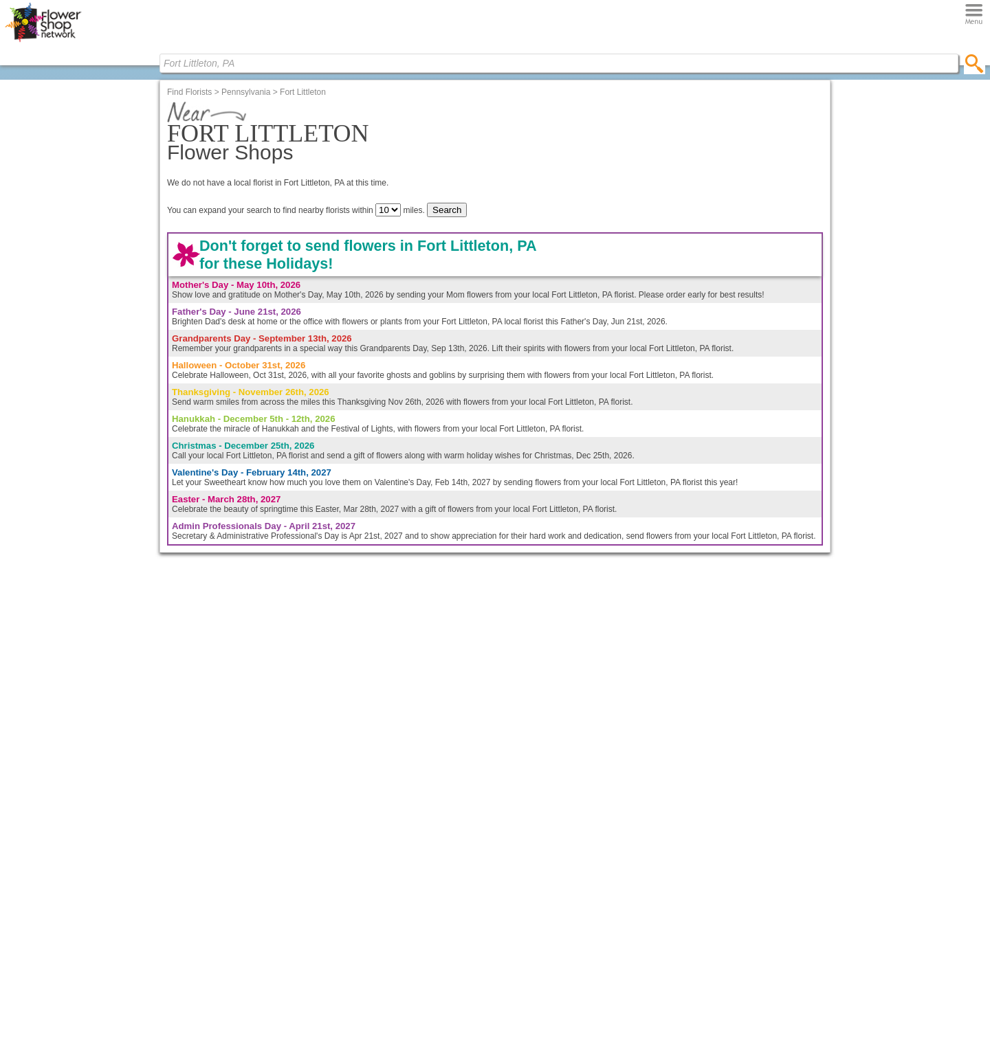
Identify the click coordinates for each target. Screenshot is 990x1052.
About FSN (585, 164)
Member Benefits (450, 847)
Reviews (542, 887)
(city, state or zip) (555, 187)
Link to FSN (548, 900)
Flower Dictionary (343, 887)
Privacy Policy (552, 953)
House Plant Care (343, 874)
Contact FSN (675, 164)
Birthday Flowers (233, 834)
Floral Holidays (338, 900)
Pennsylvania (245, 272)
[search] (225, 56)
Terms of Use (551, 966)
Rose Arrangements (239, 860)
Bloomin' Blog (404, 164)
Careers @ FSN (556, 874)
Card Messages (339, 860)
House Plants (227, 913)
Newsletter (546, 926)
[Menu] (104, 45)
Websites (435, 860)
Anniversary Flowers (240, 847)
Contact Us (547, 860)
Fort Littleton (303, 272)
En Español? (618, 338)
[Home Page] (47, 45)
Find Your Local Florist (704, 901)
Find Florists (495, 164)
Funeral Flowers (232, 887)
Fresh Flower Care (345, 847)
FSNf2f (431, 874)
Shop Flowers (314, 164)
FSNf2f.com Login (452, 834)
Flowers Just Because (243, 874)
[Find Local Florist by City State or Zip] (110, 62)
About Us (543, 834)
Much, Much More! (453, 900)
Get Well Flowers (234, 900)
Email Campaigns (451, 887)
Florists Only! (766, 164)
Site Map (543, 939)
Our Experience (555, 847)
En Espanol (548, 913)
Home (224, 164)
